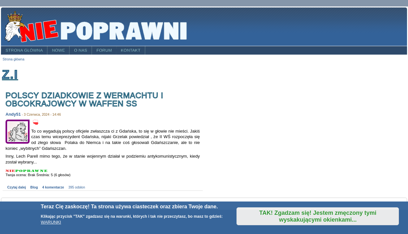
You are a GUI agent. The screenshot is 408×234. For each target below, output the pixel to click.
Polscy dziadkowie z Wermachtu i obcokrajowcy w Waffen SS (86, 99)
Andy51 (13, 114)
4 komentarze (53, 187)
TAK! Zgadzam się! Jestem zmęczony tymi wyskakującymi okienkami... (317, 216)
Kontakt (131, 50)
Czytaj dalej (16, 187)
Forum (104, 50)
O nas (80, 50)
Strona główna (24, 50)
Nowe (58, 50)
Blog (34, 187)
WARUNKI (51, 222)
